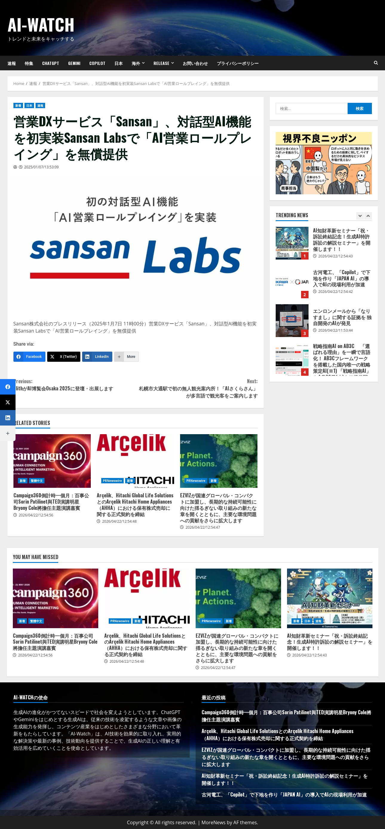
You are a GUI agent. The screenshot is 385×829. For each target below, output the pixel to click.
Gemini (74, 63)
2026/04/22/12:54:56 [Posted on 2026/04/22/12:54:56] (36, 515)
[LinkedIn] (97, 357)
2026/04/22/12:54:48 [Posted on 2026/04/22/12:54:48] (119, 521)
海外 (136, 63)
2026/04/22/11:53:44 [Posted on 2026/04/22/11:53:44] (335, 330)
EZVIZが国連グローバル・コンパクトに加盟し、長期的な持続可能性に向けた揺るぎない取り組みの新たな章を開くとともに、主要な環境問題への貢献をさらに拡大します (218, 461)
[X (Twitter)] (64, 357)
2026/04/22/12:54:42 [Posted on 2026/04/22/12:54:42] (335, 291)
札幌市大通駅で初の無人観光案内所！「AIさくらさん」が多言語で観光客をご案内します (197, 388)
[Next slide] (368, 216)
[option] (324, 246)
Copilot (97, 63)
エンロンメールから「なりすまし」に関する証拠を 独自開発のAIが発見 (292, 320)
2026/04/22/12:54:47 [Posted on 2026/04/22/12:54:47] (202, 527)
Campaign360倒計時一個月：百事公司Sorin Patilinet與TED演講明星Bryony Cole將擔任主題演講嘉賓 (52, 461)
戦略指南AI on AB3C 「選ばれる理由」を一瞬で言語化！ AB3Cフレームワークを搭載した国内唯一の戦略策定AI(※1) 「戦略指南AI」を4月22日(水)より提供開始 (292, 359)
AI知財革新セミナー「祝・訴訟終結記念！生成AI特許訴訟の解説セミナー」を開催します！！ (292, 243)
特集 (29, 63)
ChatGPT (50, 63)
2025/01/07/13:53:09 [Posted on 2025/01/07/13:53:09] (41, 167)
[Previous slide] (360, 216)
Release (161, 63)
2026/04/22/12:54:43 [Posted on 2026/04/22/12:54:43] (335, 256)
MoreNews (214, 822)
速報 (40, 105)
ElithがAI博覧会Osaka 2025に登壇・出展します (74, 385)
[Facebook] (29, 357)
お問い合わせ (195, 63)
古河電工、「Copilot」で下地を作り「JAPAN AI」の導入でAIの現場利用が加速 (292, 282)
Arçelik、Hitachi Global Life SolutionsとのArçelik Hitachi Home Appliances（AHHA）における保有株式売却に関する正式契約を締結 (135, 461)
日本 (118, 63)
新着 (18, 105)
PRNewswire (112, 481)
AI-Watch (41, 24)
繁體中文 (37, 481)
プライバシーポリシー (238, 63)
